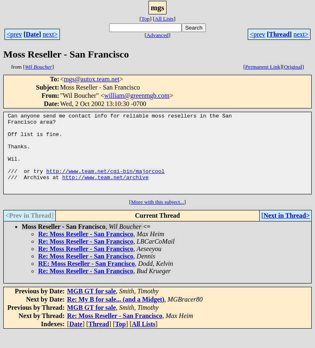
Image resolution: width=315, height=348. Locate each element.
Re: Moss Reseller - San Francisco (85, 250)
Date (32, 34)
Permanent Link (263, 67)
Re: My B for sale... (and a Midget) (115, 315)
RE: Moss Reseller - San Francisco (86, 279)
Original (293, 67)
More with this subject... (157, 218)
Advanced (157, 35)
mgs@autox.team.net (91, 79)
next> (50, 34)
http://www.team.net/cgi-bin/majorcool (105, 183)
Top (145, 19)
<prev (14, 34)
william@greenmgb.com (136, 95)
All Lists (164, 19)
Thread (279, 34)
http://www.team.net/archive (105, 190)
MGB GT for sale (91, 307)
